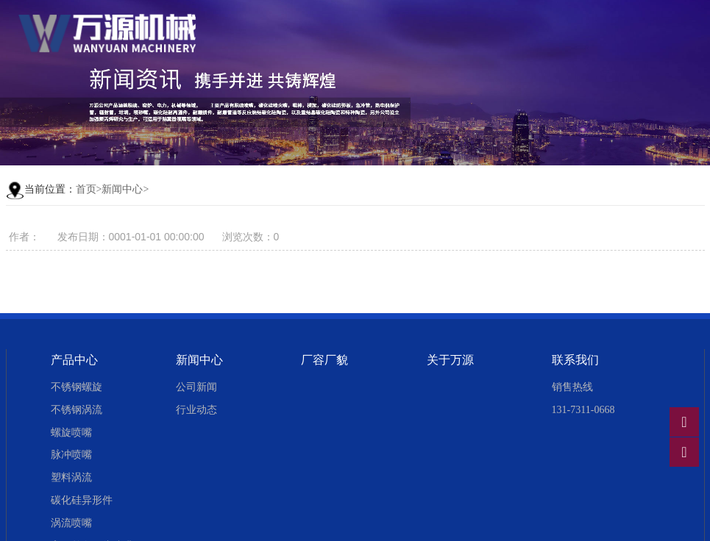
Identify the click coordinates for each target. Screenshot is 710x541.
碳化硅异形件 (82, 500)
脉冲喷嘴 (71, 454)
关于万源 (450, 360)
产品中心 (74, 360)
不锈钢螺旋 (76, 387)
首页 (86, 189)
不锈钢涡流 (76, 409)
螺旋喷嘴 (71, 432)
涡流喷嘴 (71, 523)
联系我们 (575, 360)
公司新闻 (196, 387)
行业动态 (196, 409)
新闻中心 (122, 189)
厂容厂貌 (324, 360)
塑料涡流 (71, 477)
